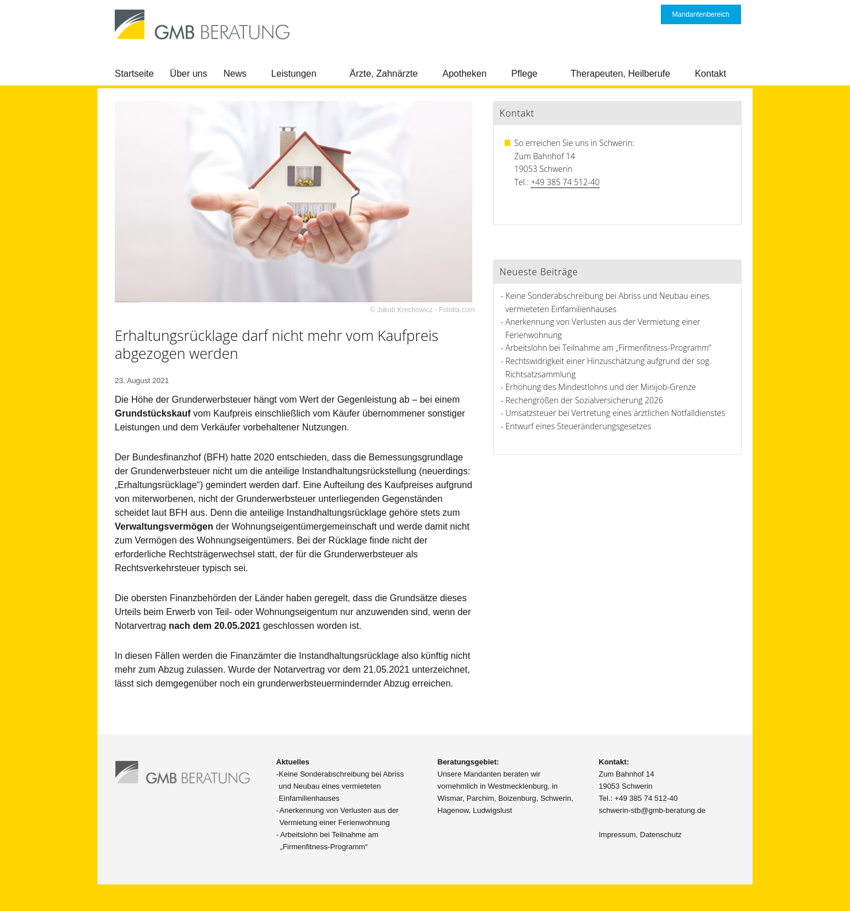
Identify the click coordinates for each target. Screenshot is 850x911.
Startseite (134, 73)
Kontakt (710, 73)
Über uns (189, 73)
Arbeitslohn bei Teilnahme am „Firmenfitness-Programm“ (609, 347)
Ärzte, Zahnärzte (383, 73)
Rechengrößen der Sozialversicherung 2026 (584, 400)
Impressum (617, 834)
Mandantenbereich (700, 14)
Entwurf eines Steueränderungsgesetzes (579, 426)
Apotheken (464, 73)
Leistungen (293, 73)
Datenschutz (661, 834)
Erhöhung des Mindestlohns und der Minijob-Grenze (601, 386)
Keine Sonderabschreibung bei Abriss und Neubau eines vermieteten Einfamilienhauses (341, 786)
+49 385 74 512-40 (565, 182)
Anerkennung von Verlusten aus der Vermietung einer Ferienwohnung (339, 816)
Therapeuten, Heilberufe (621, 73)
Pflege (524, 73)
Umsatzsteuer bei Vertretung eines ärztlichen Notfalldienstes (615, 412)
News (235, 73)
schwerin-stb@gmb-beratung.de (652, 810)
